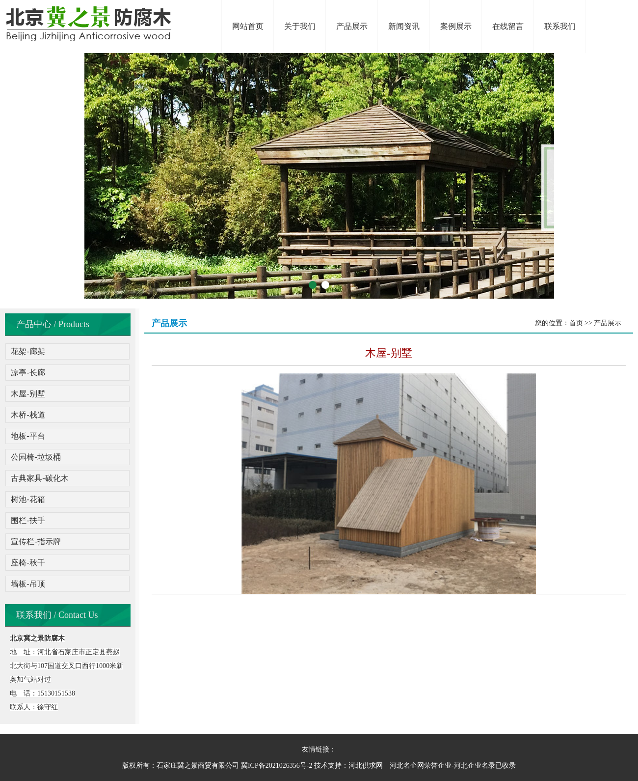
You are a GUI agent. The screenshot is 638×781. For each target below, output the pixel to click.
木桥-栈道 (28, 415)
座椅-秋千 (28, 562)
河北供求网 (365, 765)
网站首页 (248, 26)
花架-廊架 (28, 351)
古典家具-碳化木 (39, 478)
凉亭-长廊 (28, 372)
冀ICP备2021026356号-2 (276, 765)
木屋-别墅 (28, 394)
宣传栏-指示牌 (35, 541)
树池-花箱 (28, 499)
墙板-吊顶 (28, 584)
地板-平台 (28, 436)
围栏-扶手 (28, 520)
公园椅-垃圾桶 (35, 457)
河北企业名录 (474, 765)
